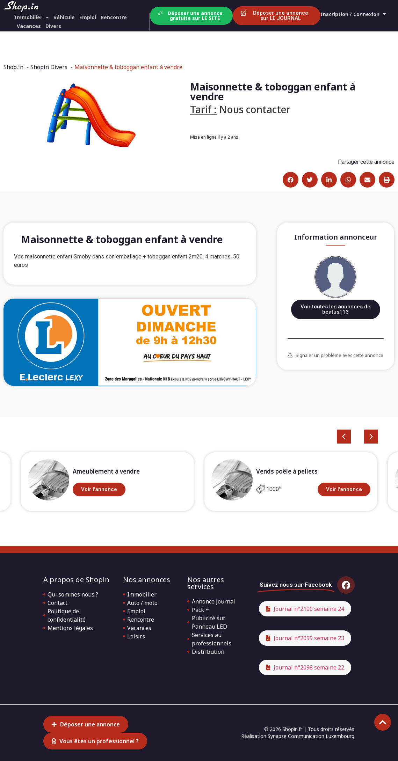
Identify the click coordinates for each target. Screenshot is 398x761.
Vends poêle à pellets (287, 471)
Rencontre (114, 17)
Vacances (29, 26)
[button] (290, 180)
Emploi (87, 17)
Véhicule (64, 17)
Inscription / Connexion (353, 14)
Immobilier (31, 17)
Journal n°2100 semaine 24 (309, 609)
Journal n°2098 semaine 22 (309, 667)
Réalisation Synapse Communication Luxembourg (297, 736)
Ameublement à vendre (106, 471)
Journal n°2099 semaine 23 (309, 638)
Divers (53, 26)
